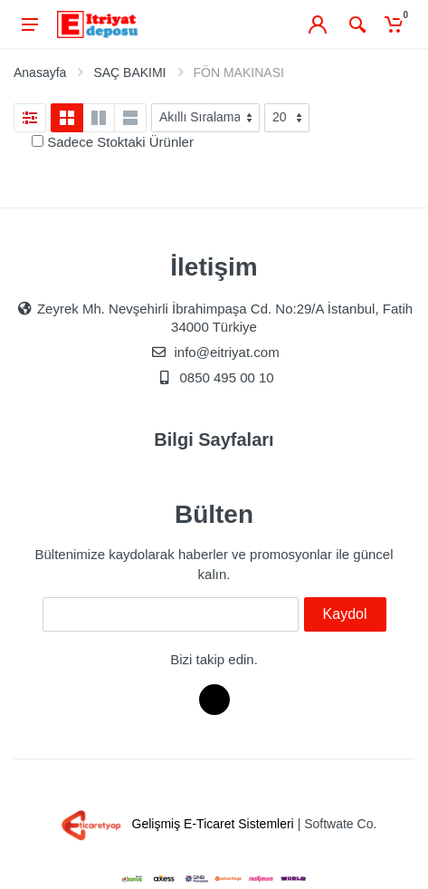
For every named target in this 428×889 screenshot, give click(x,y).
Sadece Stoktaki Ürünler (120, 142)
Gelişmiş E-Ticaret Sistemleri (175, 824)
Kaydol (345, 614)
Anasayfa (40, 72)
